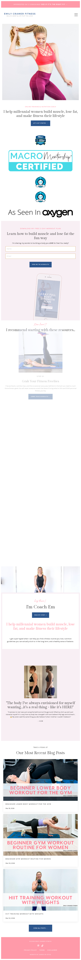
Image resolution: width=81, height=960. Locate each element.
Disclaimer (52, 950)
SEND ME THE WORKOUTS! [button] (40, 264)
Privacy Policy (30, 950)
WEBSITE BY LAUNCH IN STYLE (40, 954)
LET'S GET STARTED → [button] (40, 123)
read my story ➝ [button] (40, 615)
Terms (42, 950)
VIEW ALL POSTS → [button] (40, 928)
